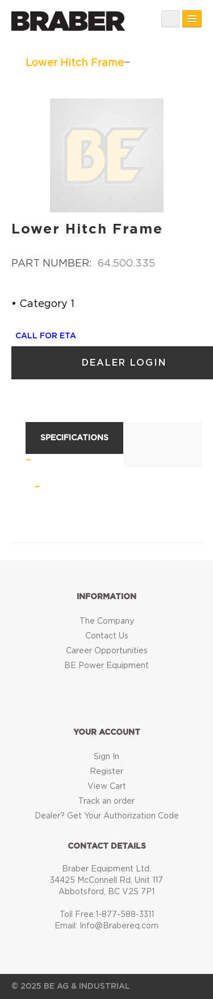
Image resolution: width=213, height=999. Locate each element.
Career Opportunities (107, 651)
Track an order (106, 801)
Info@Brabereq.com (119, 926)
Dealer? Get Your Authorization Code (107, 816)
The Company (107, 621)
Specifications (74, 438)
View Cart (106, 787)
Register (106, 772)
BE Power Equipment (106, 666)
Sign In (106, 757)
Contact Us (106, 636)
